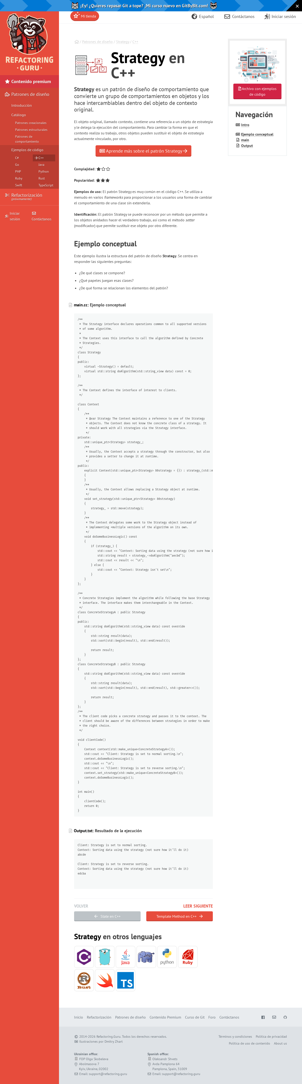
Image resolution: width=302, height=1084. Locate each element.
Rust (41, 178)
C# (17, 158)
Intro (245, 124)
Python (43, 171)
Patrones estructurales (31, 130)
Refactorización (23, 196)
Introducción (21, 105)
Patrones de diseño (97, 41)
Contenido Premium (165, 1017)
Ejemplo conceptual (257, 134)
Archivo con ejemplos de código (257, 91)
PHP (18, 171)
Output (247, 145)
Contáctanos (41, 216)
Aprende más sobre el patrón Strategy (143, 151)
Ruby (18, 178)
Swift (18, 185)
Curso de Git (195, 1017)
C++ (135, 41)
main (245, 139)
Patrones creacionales (30, 123)
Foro (212, 1017)
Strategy (122, 41)
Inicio (78, 1017)
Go (17, 165)
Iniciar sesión (12, 216)
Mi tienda (84, 15)
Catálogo (18, 114)
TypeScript (45, 185)
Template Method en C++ (179, 916)
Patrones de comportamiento (27, 139)
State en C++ (107, 916)
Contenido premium (28, 81)
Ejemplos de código (27, 149)
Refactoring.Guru (108, 1036)
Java (41, 165)
